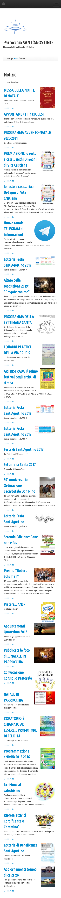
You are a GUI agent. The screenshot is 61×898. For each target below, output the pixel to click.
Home (16, 58)
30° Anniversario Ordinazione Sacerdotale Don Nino (19, 485)
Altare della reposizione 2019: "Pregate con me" (17, 286)
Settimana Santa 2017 (20, 464)
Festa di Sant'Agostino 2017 (23, 449)
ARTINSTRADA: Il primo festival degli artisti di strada (21, 377)
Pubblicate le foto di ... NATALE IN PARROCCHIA (17, 656)
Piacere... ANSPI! (15, 604)
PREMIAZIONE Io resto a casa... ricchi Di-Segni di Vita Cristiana (20, 159)
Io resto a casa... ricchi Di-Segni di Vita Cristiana (19, 192)
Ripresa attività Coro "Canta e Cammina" (15, 821)
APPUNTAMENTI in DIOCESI (24, 114)
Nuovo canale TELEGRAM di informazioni (13, 229)
